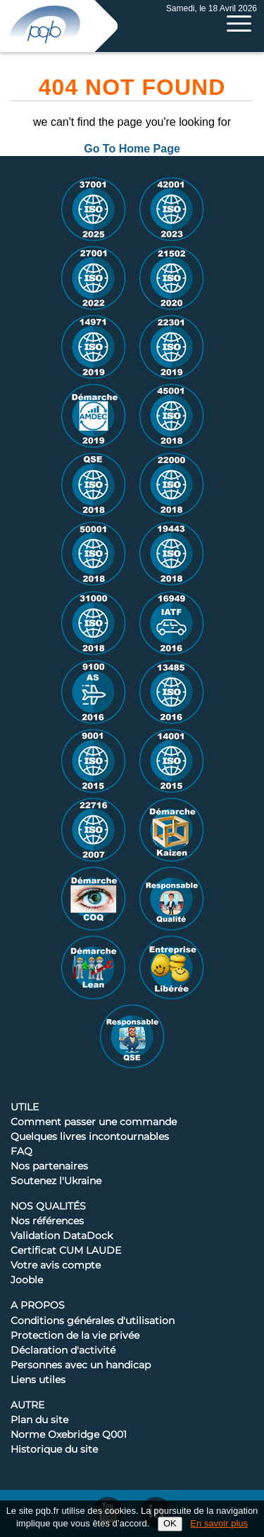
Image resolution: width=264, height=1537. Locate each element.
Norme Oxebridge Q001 (69, 1435)
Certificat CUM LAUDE (66, 1251)
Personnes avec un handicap (81, 1365)
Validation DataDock (62, 1236)
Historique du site (54, 1449)
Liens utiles (38, 1380)
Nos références (47, 1221)
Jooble (27, 1280)
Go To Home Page (132, 149)
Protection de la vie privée (75, 1336)
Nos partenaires (49, 1166)
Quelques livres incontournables (90, 1137)
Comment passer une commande (94, 1122)
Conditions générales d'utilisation (93, 1321)
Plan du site (39, 1420)
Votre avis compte (56, 1265)
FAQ (21, 1151)
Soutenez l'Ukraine (56, 1181)
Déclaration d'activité (63, 1350)
